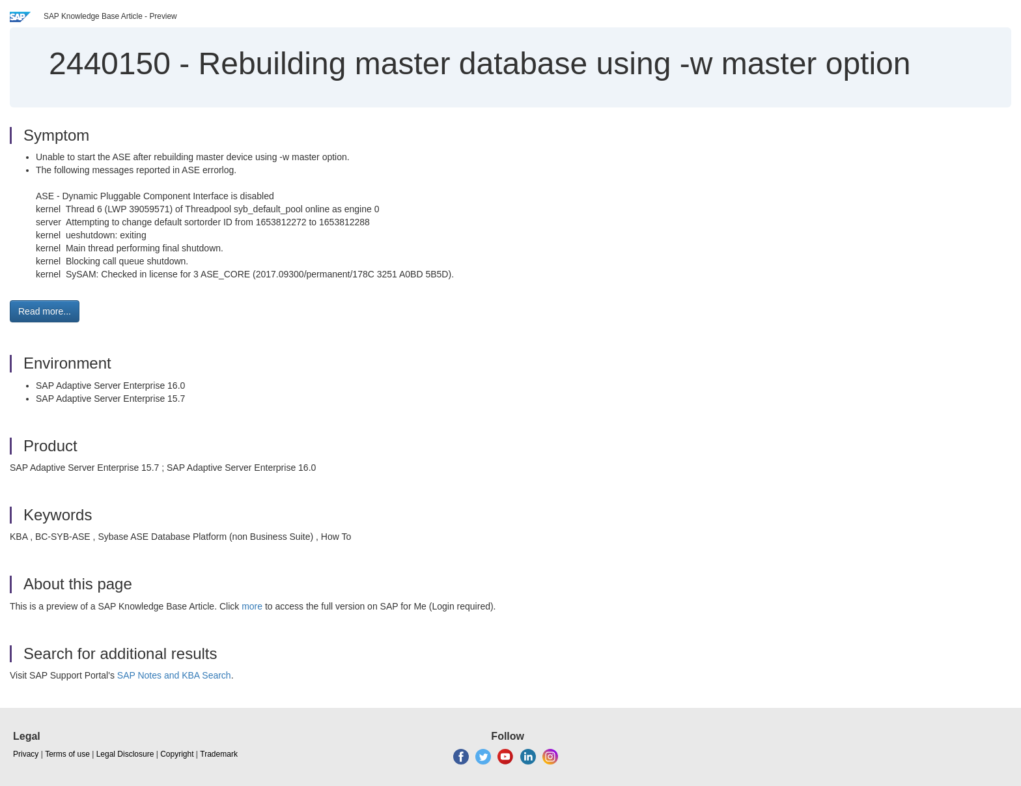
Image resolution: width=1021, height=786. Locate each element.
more (252, 606)
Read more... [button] (44, 311)
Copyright (176, 754)
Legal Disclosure (125, 754)
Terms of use (67, 754)
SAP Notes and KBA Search (174, 675)
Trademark (219, 754)
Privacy (25, 754)
